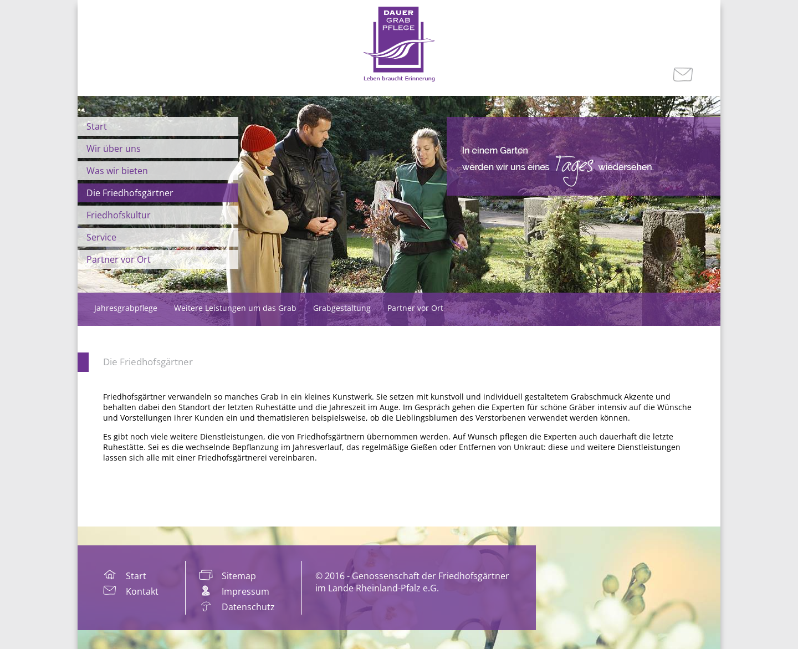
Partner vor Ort (118, 259)
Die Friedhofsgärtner (129, 193)
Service (101, 237)
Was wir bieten (117, 171)
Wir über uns (113, 148)
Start (96, 126)
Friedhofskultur (118, 215)
